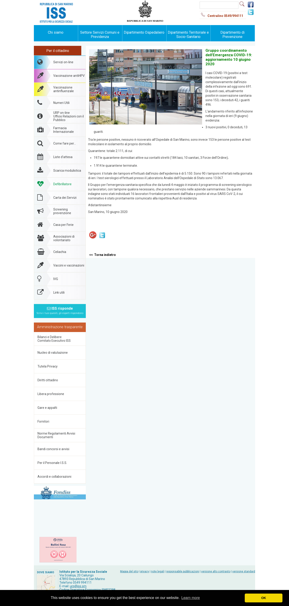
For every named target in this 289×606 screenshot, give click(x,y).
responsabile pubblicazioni (182, 571)
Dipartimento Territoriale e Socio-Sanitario (188, 34)
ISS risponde (60, 310)
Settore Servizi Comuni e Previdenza (99, 34)
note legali (157, 571)
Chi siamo (55, 32)
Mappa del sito (129, 571)
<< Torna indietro (102, 255)
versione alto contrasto (215, 571)
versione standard (243, 571)
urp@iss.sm (78, 586)
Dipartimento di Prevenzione (232, 34)
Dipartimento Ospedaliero (144, 32)
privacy (144, 571)
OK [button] (263, 598)
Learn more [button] (190, 598)
